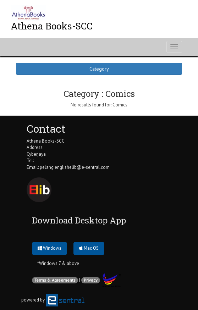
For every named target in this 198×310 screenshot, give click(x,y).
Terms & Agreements (55, 280)
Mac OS (89, 248)
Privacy (91, 280)
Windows (49, 248)
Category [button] (99, 69)
